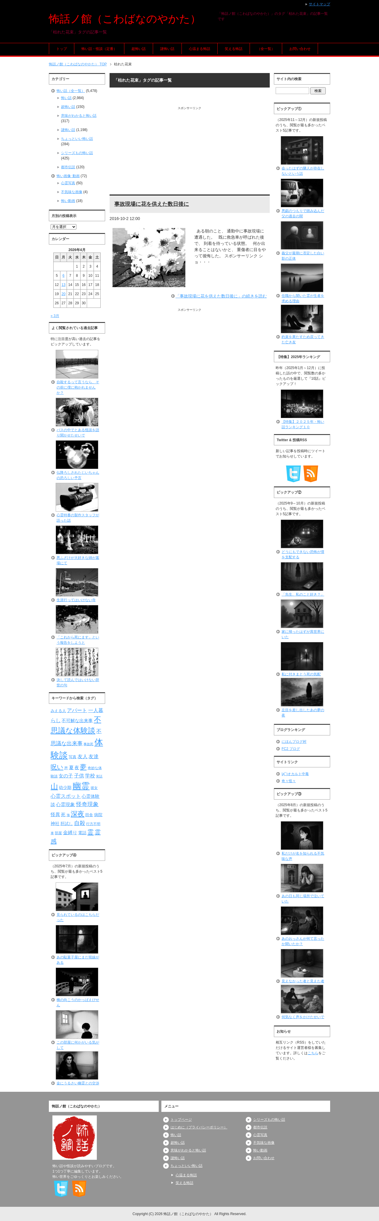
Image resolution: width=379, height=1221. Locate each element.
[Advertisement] (190, 151)
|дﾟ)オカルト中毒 (295, 774)
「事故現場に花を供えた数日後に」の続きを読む (221, 296)
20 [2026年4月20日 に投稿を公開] (63, 294)
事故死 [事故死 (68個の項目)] (88, 744)
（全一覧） (266, 49)
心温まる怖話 (199, 49)
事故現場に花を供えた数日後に (151, 204)
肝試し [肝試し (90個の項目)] (66, 823)
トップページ (181, 1120)
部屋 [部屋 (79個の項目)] (58, 833)
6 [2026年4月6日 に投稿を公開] (63, 276)
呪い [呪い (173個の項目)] (57, 767)
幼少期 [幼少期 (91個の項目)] (65, 787)
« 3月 (55, 316)
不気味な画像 (71, 192)
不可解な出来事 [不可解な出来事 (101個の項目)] (77, 720)
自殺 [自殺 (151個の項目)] (79, 823)
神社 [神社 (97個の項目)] (55, 823)
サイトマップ (319, 4)
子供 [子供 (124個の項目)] (79, 776)
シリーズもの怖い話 (77, 153)
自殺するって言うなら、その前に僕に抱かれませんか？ (78, 387)
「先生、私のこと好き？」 (303, 594)
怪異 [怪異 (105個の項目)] (55, 814)
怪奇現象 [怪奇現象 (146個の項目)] (87, 804)
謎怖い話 (167, 49)
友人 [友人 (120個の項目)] (83, 756)
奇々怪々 (289, 781)
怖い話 (66, 98)
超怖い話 (138, 49)
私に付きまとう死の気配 (301, 674)
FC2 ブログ (291, 749)
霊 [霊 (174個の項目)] (90, 832)
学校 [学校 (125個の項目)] (90, 776)
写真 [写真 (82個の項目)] (72, 757)
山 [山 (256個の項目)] (54, 786)
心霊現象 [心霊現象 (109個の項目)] (65, 804)
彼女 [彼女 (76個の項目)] (94, 788)
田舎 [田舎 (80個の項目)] (89, 815)
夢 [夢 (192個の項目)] (83, 767)
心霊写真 (68, 183)
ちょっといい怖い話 (77, 139)
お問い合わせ (300, 49)
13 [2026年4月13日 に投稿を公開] (63, 285)
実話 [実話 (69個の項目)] (99, 776)
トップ (61, 49)
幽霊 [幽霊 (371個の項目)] (81, 786)
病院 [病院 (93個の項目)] (98, 814)
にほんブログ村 (294, 742)
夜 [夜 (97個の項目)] (77, 767)
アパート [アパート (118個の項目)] (77, 710)
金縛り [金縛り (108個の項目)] (70, 832)
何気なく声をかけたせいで (303, 1017)
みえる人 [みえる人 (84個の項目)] (58, 711)
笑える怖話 (234, 49)
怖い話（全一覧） (71, 91)
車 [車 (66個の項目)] (52, 833)
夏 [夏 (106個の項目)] (71, 767)
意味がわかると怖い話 (79, 116)
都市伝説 (68, 167)
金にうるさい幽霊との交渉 (78, 1083)
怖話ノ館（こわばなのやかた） (125, 19)
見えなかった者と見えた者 (303, 981)
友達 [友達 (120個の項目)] (94, 756)
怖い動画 (68, 201)
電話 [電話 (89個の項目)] (82, 833)
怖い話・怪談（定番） (99, 49)
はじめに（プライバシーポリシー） (199, 1127)
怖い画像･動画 (68, 176)
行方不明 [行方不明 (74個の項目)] (93, 824)
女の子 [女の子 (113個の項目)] (66, 775)
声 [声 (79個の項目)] (66, 768)
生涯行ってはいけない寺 (76, 600)
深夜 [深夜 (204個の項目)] (77, 814)
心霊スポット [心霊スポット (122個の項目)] (66, 796)
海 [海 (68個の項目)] (68, 815)
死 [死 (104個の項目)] (63, 814)
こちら (313, 1053)
